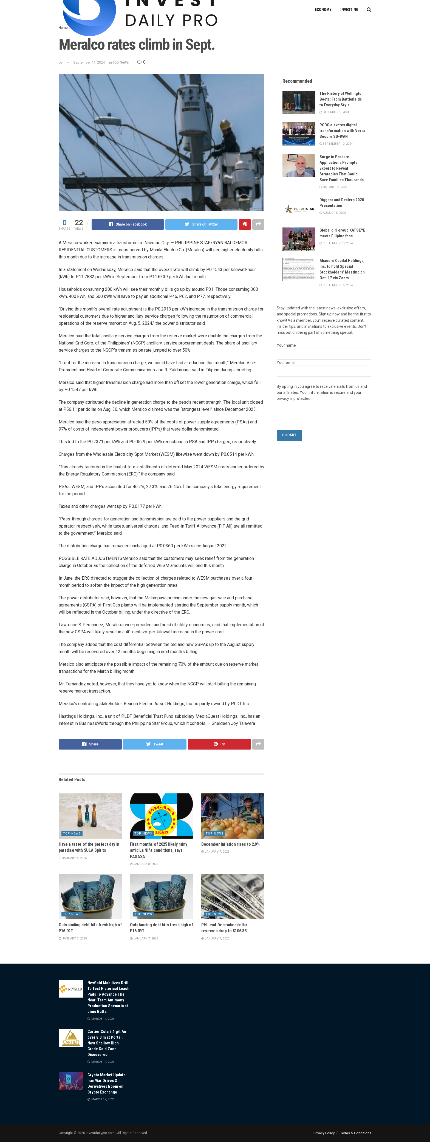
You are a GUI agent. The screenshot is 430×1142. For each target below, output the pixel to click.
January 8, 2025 (73, 858)
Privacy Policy (324, 1133)
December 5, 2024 (334, 112)
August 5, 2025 (332, 213)
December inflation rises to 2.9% (230, 844)
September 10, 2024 (336, 144)
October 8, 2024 (333, 187)
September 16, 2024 (336, 285)
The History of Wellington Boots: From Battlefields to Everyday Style (341, 99)
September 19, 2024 (336, 243)
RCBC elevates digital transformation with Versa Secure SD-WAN (342, 131)
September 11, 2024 (89, 62)
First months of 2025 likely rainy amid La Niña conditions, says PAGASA (158, 850)
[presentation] (318, 419)
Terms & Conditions (355, 1133)
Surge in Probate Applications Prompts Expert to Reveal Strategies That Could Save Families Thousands (341, 168)
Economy (323, 9)
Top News (121, 62)
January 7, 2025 (215, 851)
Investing (349, 9)
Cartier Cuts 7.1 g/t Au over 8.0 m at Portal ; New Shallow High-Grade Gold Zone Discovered (106, 1043)
